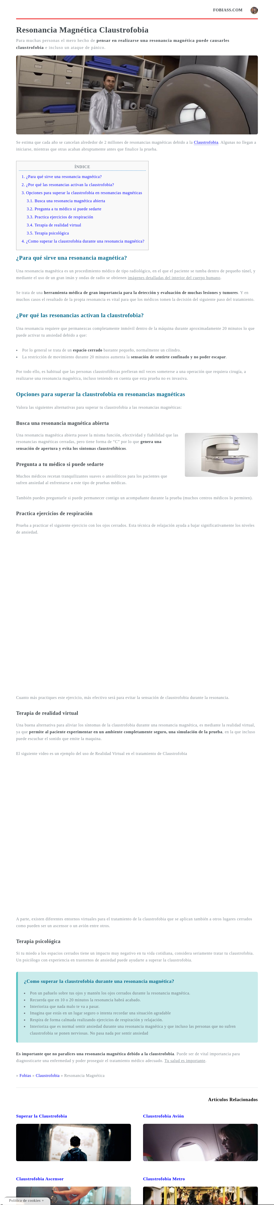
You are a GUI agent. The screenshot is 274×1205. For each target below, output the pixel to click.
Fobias (25, 1075)
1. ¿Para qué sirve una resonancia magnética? (62, 176)
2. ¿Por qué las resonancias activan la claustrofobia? (68, 185)
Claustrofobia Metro (164, 1178)
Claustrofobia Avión (163, 1116)
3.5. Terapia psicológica (48, 233)
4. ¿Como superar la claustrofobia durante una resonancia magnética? (83, 241)
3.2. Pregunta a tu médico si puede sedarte (64, 209)
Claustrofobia (206, 142)
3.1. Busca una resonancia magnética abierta (66, 201)
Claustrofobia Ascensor (40, 1178)
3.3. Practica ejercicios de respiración (60, 217)
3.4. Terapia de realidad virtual (54, 225)
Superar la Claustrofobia (41, 1116)
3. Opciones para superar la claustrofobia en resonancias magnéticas (82, 193)
